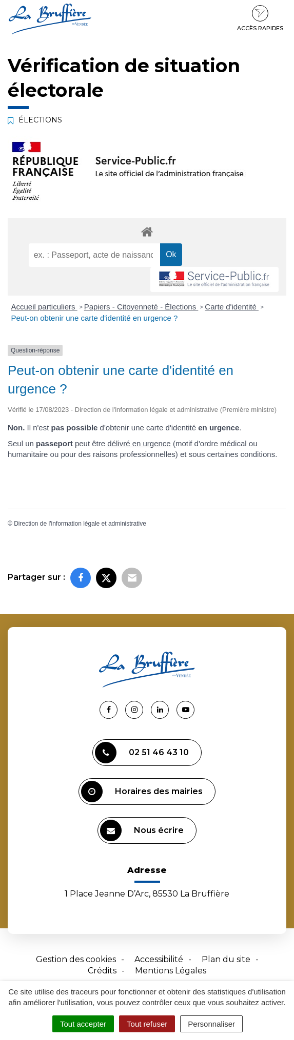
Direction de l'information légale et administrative (80, 523)
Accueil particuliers (44, 306)
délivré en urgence (138, 443)
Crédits (102, 970)
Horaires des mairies (142, 791)
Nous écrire (142, 830)
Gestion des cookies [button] (76, 959)
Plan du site (226, 959)
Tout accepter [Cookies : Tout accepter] (83, 1024)
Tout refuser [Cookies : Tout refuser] (147, 1024)
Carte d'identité (232, 306)
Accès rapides (260, 18)
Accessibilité (158, 959)
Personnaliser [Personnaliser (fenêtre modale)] (211, 1024)
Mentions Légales (170, 970)
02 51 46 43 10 (142, 752)
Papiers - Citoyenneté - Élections (141, 306)
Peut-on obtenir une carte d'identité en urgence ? (94, 318)
